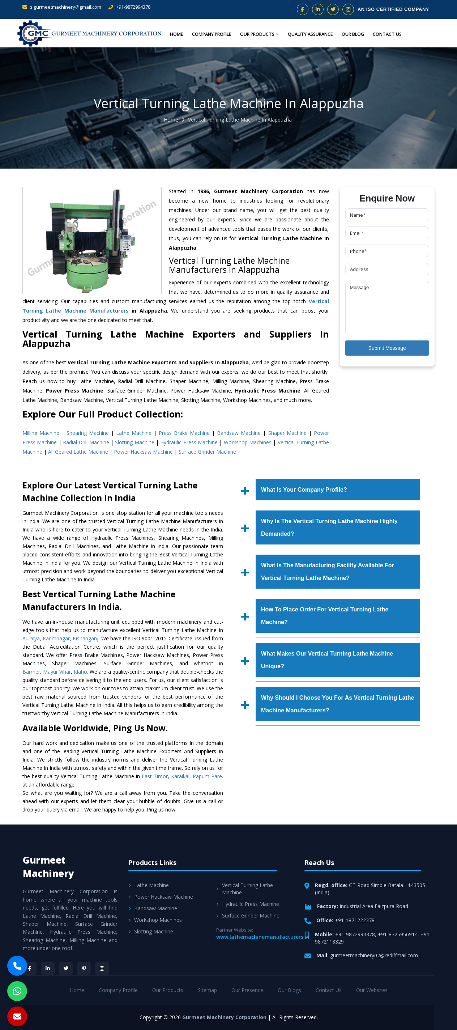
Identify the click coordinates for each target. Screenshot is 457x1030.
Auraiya (31, 638)
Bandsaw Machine (239, 432)
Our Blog (353, 34)
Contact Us (387, 34)
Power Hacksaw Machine (143, 451)
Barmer (31, 671)
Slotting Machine (134, 442)
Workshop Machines (248, 442)
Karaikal (180, 776)
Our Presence (247, 990)
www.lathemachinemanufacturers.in (262, 936)
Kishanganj (85, 638)
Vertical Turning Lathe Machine (244, 889)
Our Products (256, 34)
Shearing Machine (88, 432)
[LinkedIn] (48, 968)
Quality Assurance (309, 34)
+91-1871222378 (355, 920)
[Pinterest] (84, 968)
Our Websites (372, 990)
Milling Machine (40, 432)
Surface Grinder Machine (207, 451)
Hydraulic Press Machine (189, 442)
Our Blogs (289, 990)
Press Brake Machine (184, 432)
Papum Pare (207, 776)
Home (172, 34)
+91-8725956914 (398, 934)
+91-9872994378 (129, 7)
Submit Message (387, 348)
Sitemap (207, 990)
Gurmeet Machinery (48, 866)
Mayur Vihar (57, 671)
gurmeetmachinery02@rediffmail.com (374, 955)
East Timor (155, 776)
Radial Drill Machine (86, 442)
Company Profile (207, 34)
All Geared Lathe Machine (78, 451)
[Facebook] (30, 968)
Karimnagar (56, 638)
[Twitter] (66, 968)
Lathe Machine (133, 432)
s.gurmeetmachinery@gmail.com (61, 7)
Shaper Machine (287, 432)
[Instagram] (102, 968)
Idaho (80, 671)
